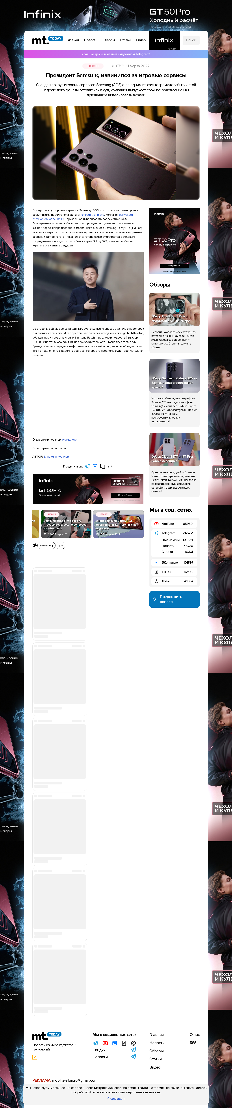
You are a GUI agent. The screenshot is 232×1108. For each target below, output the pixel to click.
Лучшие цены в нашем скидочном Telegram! (116, 54)
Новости (93, 66)
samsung (46, 545)
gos (60, 545)
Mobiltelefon (70, 439)
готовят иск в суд (92, 215)
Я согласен (116, 1099)
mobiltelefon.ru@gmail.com (74, 1080)
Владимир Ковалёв (56, 456)
